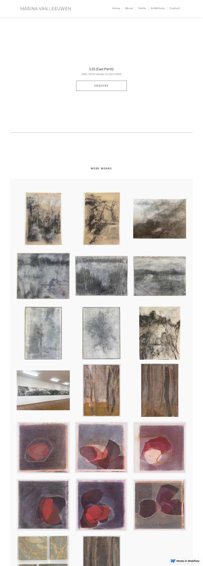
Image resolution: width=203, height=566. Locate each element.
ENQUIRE (101, 85)
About (129, 8)
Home (116, 8)
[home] (45, 9)
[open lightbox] (101, 53)
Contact (174, 8)
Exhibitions (157, 8)
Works (142, 8)
